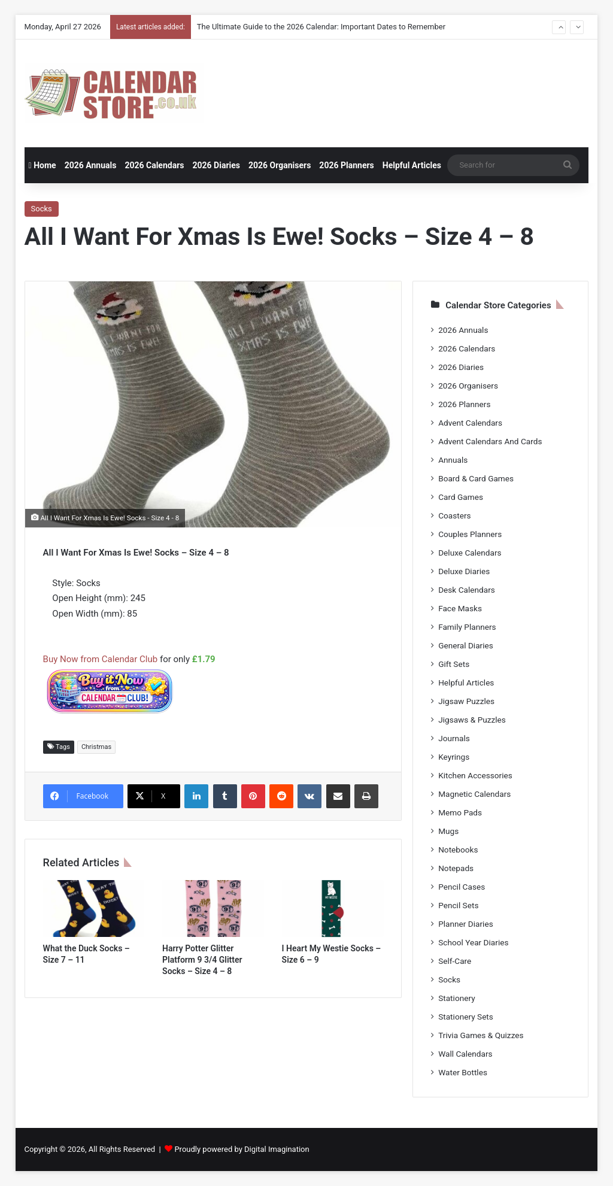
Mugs (448, 831)
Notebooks (458, 849)
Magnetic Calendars (474, 794)
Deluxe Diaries (464, 571)
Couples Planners (470, 534)
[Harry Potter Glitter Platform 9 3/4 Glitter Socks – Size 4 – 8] (213, 909)
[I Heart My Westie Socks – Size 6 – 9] (333, 909)
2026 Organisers (279, 165)
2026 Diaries (216, 165)
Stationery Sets (465, 1016)
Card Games (460, 497)
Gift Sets (453, 664)
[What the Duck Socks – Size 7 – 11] (94, 909)
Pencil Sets (458, 905)
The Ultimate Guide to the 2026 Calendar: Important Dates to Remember (321, 26)
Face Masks (460, 608)
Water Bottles (462, 1072)
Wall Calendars (465, 1053)
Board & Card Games (476, 478)
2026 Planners (346, 165)
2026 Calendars (154, 165)
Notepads (456, 868)
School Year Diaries (473, 942)
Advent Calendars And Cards (490, 441)
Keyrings (453, 757)
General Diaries (465, 645)
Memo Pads (460, 812)
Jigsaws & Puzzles (472, 719)
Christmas (96, 747)
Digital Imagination (276, 1149)
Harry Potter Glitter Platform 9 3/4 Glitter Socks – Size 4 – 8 (202, 960)
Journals (454, 738)
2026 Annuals (91, 165)
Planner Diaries (465, 924)
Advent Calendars (470, 422)
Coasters (454, 515)
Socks (41, 208)
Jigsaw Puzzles (466, 701)
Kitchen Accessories (475, 775)
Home (42, 165)
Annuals (453, 460)
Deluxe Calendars (469, 552)
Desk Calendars (466, 589)
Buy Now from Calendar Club (100, 659)
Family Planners (467, 627)
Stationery (456, 998)
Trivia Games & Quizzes (480, 1035)
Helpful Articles (412, 165)
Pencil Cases (461, 886)
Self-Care (454, 961)
